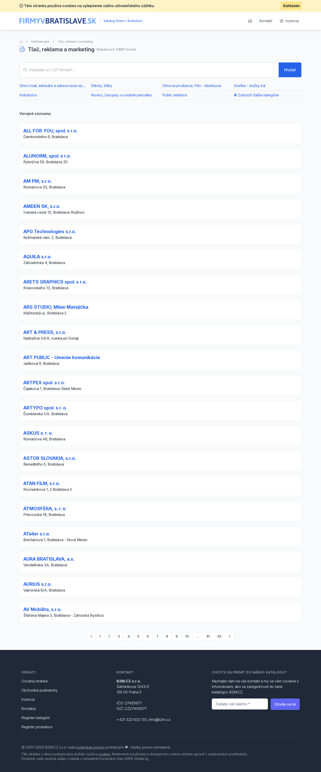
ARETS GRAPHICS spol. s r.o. (55, 282)
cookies (104, 754)
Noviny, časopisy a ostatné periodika (121, 95)
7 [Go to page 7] (157, 636)
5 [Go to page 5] (138, 636)
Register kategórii (35, 717)
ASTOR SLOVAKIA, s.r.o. (49, 458)
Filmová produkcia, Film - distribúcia (191, 85)
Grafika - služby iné (250, 85)
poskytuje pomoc (90, 747)
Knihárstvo (28, 95)
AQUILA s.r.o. (37, 256)
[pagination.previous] (91, 636)
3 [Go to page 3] (119, 636)
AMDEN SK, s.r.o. (41, 206)
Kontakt (265, 21)
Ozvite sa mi (285, 704)
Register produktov (37, 727)
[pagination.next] (229, 636)
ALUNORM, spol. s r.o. (47, 156)
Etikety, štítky (101, 85)
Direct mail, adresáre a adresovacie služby (53, 85)
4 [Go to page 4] (129, 636)
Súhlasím (291, 5)
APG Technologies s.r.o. (49, 231)
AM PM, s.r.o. (37, 181)
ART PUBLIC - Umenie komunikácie (61, 357)
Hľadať (290, 70)
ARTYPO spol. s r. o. (45, 408)
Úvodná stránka (34, 681)
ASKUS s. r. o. (38, 433)
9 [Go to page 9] (177, 636)
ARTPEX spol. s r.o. (44, 382)
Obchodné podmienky (39, 690)
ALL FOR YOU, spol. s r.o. (50, 131)
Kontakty (28, 708)
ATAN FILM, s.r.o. (41, 483)
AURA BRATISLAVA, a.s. (48, 559)
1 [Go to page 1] (100, 636)
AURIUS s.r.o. (37, 584)
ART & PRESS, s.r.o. (44, 332)
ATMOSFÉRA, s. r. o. (45, 508)
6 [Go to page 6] (148, 636)
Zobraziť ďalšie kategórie (256, 95)
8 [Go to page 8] (167, 636)
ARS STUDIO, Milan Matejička (55, 307)
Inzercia (289, 21)
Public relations (174, 95)
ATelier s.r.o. (36, 534)
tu (147, 759)
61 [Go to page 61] (208, 636)
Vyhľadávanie (40, 41)
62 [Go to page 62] (220, 636)
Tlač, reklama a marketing (75, 41)
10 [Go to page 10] (187, 636)
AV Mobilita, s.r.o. (42, 609)
